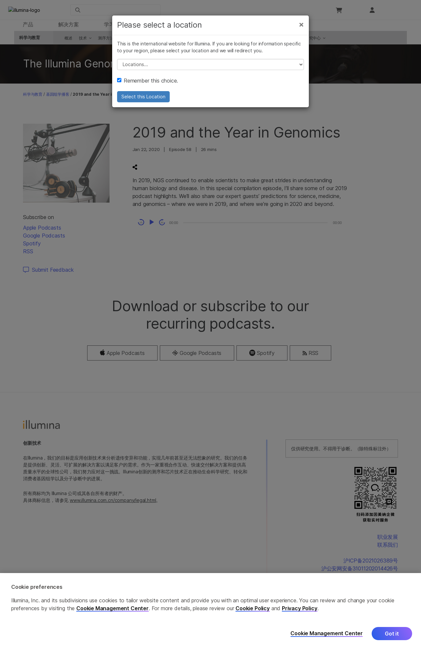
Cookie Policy (252, 608)
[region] (210, 612)
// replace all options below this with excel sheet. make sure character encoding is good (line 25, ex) (210, 69)
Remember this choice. (147, 85)
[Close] (301, 29)
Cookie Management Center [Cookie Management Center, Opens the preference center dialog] (326, 633)
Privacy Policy (299, 608)
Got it (392, 633)
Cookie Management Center (112, 608)
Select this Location (143, 101)
